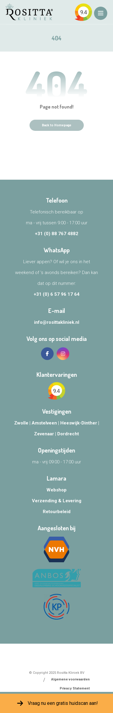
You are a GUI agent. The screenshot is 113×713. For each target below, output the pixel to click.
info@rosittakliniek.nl (56, 322)
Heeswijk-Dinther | (79, 423)
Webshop (56, 490)
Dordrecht (68, 434)
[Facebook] (47, 353)
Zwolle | (23, 423)
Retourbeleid (57, 511)
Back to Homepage (56, 125)
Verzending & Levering (56, 500)
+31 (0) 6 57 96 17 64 (57, 294)
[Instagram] (63, 353)
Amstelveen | (46, 423)
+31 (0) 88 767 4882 (56, 233)
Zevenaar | (45, 434)
